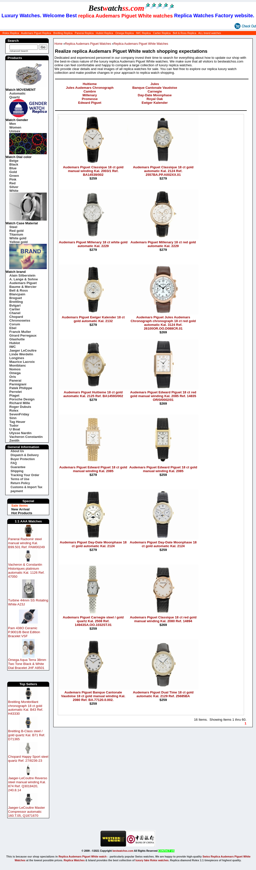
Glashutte (16, 339)
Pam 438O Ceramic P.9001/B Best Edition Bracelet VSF (24, 632)
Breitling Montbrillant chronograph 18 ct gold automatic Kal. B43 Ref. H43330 (25, 708)
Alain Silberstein (22, 275)
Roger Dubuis (20, 407)
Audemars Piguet (23, 283)
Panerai (15, 380)
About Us (17, 451)
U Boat (14, 429)
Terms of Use (19, 479)
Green (14, 176)
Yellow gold (18, 242)
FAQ (13, 463)
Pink (12, 179)
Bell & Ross (18, 290)
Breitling (16, 302)
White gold (17, 238)
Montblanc (17, 365)
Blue (12, 168)
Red (12, 183)
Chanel (14, 313)
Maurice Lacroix (21, 362)
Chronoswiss (19, 320)
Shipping (16, 471)
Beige (13, 161)
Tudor (13, 425)
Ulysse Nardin (20, 433)
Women (15, 127)
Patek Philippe (20, 388)
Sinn (12, 418)
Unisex (14, 131)
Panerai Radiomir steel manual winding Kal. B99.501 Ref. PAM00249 (26, 543)
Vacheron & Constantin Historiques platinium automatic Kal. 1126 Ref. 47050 (26, 570)
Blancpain (17, 294)
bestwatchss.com (122, 850)
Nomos (14, 369)
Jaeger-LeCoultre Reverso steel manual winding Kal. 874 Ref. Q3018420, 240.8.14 (27, 784)
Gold (13, 172)
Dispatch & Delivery (24, 455)
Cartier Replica (161, 33)
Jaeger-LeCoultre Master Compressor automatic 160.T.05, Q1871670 (26, 811)
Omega (14, 373)
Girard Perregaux (22, 335)
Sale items (19, 505)
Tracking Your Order (24, 475)
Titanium (16, 234)
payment (16, 491)
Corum (14, 324)
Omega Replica (124, 33)
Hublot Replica (104, 33)
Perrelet (15, 392)
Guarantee (17, 467)
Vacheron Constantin (25, 437)
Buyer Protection (22, 459)
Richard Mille (19, 403)
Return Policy (20, 483)
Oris (12, 377)
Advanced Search (19, 51)
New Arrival (20, 509)
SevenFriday (19, 414)
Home (58, 44)
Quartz (14, 97)
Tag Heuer (17, 422)
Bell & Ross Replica (184, 33)
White (13, 191)
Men (12, 124)
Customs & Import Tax (26, 487)
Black (13, 164)
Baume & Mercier (22, 287)
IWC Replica (143, 33)
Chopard (16, 317)
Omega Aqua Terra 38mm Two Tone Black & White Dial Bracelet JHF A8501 (27, 664)
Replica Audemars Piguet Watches (88, 44)
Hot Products (21, 513)
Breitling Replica (62, 33)
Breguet (15, 298)
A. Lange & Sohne (23, 279)
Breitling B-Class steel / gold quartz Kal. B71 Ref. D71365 (26, 735)
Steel (13, 227)
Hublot (14, 343)
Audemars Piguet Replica (36, 33)
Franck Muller (20, 332)
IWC (12, 347)
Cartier (14, 309)
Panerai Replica (84, 33)
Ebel (12, 328)
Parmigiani (17, 384)
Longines (16, 358)
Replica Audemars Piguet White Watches (141, 44)
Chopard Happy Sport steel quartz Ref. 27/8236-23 (28, 758)
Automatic (17, 93)
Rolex (13, 410)
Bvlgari (14, 305)
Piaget (14, 395)
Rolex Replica (10, 33)
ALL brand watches (209, 33)
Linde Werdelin (21, 354)
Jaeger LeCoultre (22, 350)
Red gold (16, 231)
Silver (13, 187)
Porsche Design (21, 399)
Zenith (14, 440)
